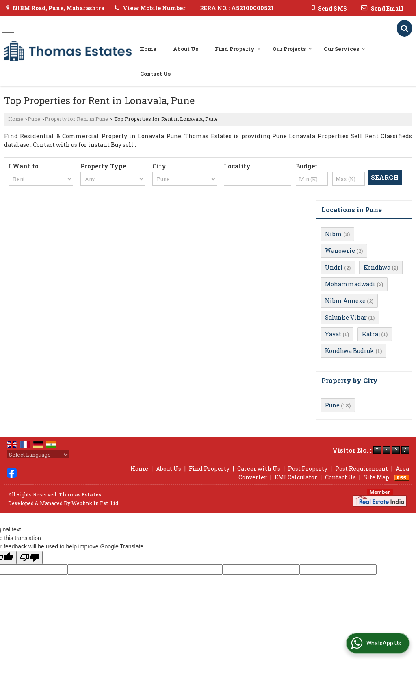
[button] (154, 8)
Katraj (371, 334)
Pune (34, 118)
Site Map (376, 477)
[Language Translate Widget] (38, 454)
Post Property (307, 468)
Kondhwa (377, 267)
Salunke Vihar (346, 317)
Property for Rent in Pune (76, 118)
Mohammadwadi (350, 284)
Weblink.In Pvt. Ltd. (95, 503)
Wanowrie (340, 251)
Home (148, 48)
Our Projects (292, 48)
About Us (185, 48)
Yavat (333, 334)
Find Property (238, 48)
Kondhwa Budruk (349, 351)
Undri (334, 267)
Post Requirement (361, 468)
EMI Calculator (296, 477)
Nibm (333, 234)
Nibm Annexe (345, 301)
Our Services (344, 48)
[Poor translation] (30, 557)
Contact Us (155, 73)
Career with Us (258, 468)
